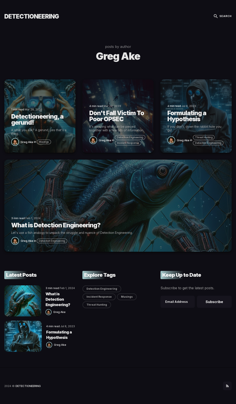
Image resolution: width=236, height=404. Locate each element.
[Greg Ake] (16, 141)
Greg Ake (27, 142)
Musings (44, 141)
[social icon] (227, 386)
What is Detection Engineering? (58, 299)
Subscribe (214, 302)
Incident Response (128, 143)
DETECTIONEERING (31, 16)
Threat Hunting (203, 137)
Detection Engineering (130, 137)
